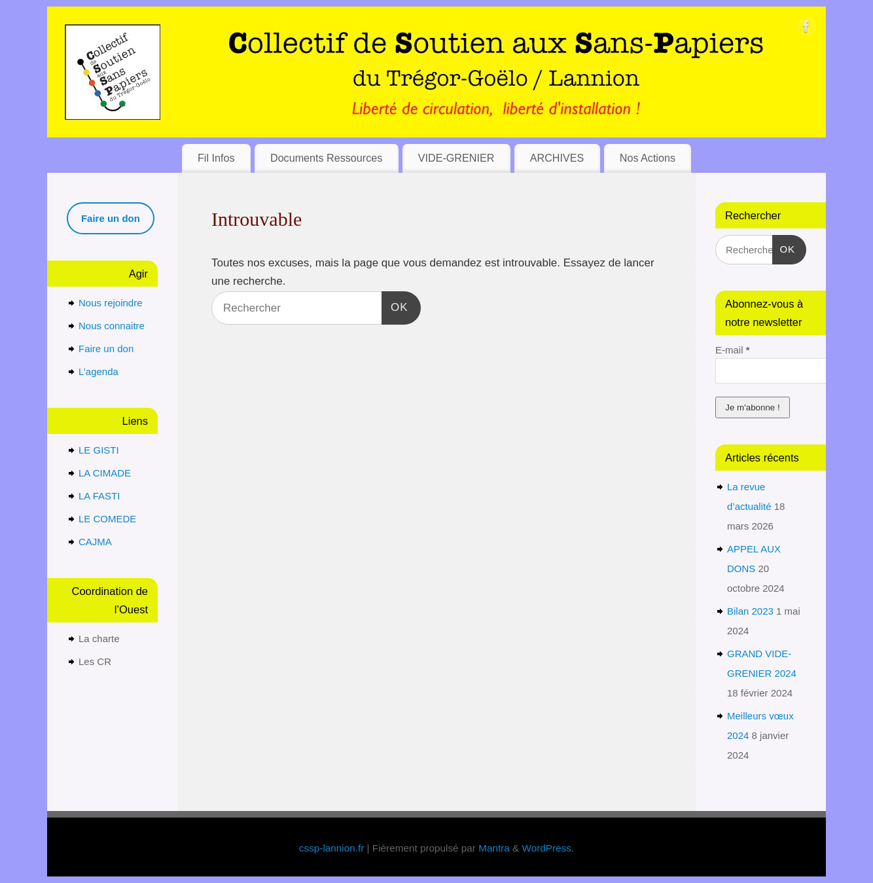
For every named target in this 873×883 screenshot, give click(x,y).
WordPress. (548, 848)
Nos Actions (647, 158)
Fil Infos (216, 158)
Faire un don (106, 348)
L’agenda (98, 371)
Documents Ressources (326, 158)
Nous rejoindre (111, 302)
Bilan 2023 (750, 611)
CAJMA (95, 541)
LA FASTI (99, 495)
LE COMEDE (107, 518)
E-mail (732, 349)
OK (395, 306)
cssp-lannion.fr (331, 848)
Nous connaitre (112, 325)
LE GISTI (99, 450)
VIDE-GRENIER (456, 158)
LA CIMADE (105, 472)
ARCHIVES (557, 158)
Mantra (494, 848)
